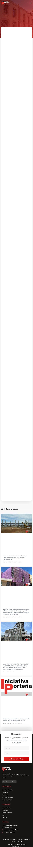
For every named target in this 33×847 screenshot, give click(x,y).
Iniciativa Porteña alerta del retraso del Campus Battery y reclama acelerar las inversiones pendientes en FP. (15, 557)
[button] (31, 3)
